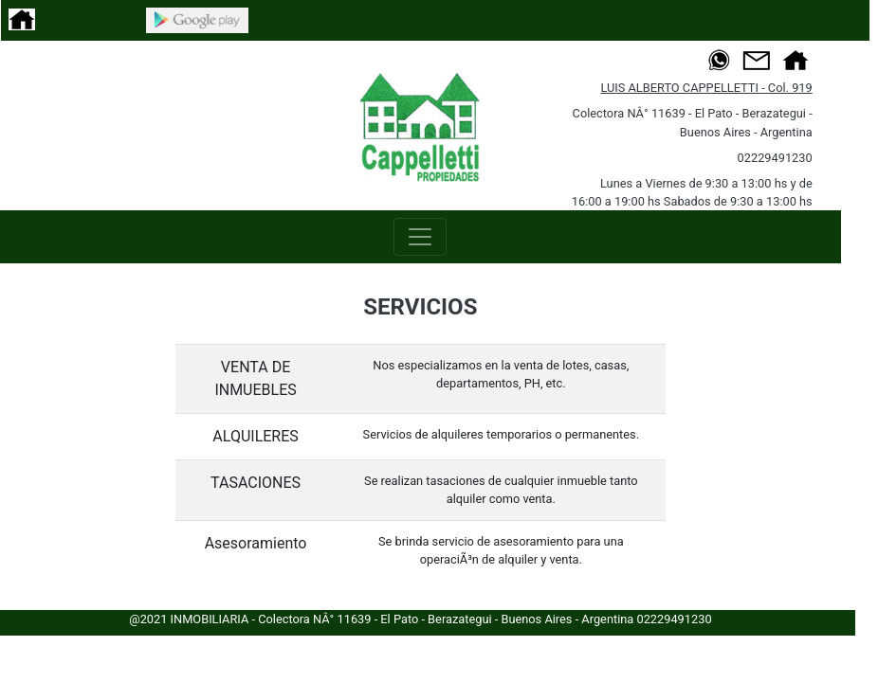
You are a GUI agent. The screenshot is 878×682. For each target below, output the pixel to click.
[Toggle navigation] (420, 237)
